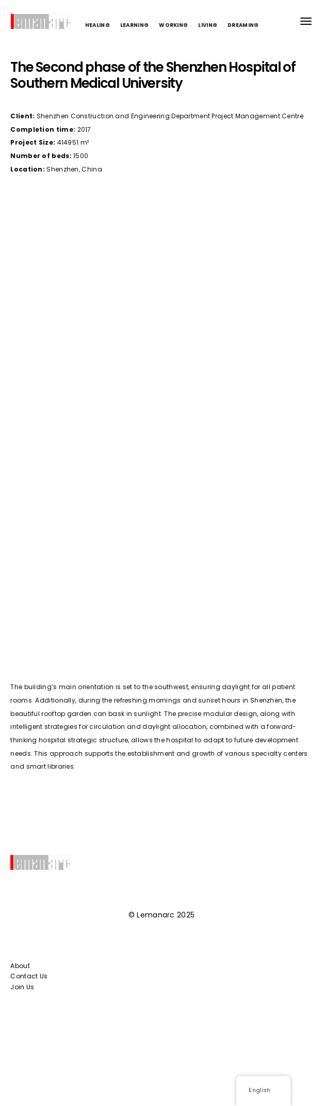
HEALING (97, 25)
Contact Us (28, 976)
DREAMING (243, 25)
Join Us (22, 987)
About (20, 965)
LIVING (207, 25)
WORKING (173, 25)
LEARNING (134, 25)
